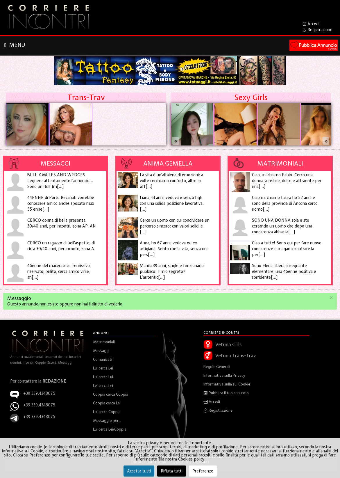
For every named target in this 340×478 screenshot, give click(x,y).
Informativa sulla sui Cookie (226, 384)
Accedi (211, 401)
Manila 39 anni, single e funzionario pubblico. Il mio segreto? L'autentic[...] (172, 271)
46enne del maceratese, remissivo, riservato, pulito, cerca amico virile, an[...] (59, 271)
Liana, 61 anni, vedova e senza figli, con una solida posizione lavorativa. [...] (172, 203)
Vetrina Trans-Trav (235, 355)
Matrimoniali (280, 163)
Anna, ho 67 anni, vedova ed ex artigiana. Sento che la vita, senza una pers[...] (174, 248)
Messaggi (55, 163)
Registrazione (217, 410)
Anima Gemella (167, 163)
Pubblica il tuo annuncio (226, 393)
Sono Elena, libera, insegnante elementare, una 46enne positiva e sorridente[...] (284, 271)
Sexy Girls (250, 97)
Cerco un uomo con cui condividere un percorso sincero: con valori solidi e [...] (175, 226)
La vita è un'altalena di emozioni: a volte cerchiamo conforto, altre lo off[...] (171, 180)
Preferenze (202, 471)
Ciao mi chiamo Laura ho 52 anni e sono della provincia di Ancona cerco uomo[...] (285, 203)
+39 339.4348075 (39, 405)
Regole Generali (216, 366)
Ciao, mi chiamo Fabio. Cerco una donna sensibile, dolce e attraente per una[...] (286, 180)
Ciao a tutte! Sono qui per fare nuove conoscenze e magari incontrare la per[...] (286, 248)
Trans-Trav (86, 97)
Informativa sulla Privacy (224, 375)
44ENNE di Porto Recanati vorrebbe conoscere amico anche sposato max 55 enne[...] (60, 203)
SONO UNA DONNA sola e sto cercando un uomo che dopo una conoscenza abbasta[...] (282, 226)
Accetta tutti (139, 471)
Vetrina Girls (228, 344)
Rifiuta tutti (171, 471)
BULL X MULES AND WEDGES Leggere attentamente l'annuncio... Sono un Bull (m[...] (60, 180)
